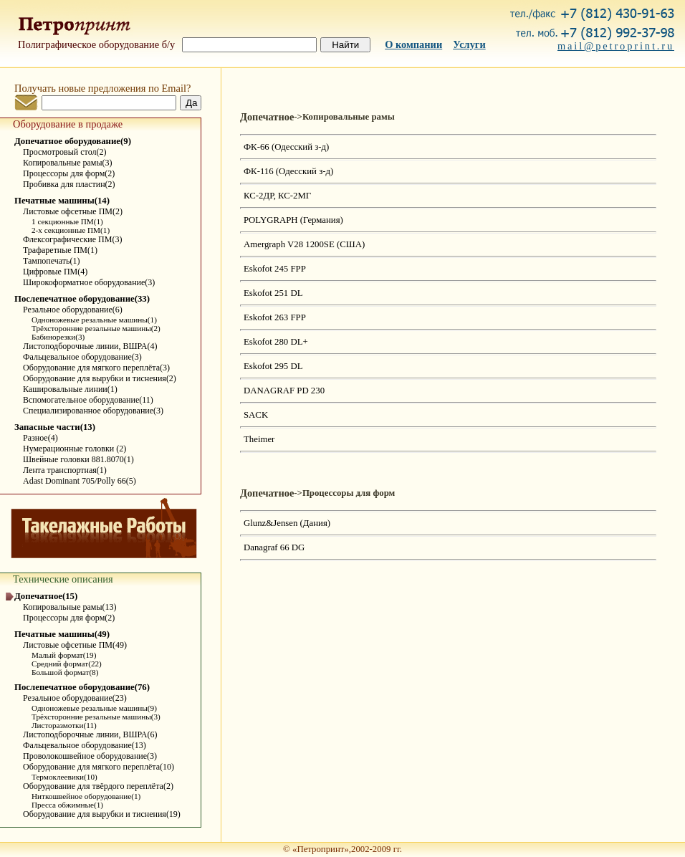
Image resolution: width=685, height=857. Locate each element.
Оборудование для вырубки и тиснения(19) (102, 814)
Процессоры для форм (348, 493)
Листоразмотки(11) (64, 725)
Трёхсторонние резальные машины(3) (96, 716)
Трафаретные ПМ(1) (60, 250)
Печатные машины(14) (62, 201)
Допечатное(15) (45, 596)
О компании (413, 44)
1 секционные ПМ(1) (67, 221)
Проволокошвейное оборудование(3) (90, 756)
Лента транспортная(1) (65, 470)
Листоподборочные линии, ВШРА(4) (90, 346)
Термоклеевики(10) (64, 776)
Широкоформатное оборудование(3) (89, 282)
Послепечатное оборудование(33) (82, 299)
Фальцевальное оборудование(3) (82, 357)
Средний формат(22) (67, 663)
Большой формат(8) (65, 672)
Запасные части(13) (54, 427)
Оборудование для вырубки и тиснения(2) (99, 378)
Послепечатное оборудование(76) (82, 687)
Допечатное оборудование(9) (72, 141)
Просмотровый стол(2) (65, 152)
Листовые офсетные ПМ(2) (73, 211)
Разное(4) (40, 438)
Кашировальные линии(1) (70, 389)
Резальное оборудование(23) (75, 698)
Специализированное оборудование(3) (93, 411)
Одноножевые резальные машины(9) (94, 708)
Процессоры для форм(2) (69, 173)
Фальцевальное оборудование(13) (84, 745)
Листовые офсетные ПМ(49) (75, 645)
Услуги (469, 44)
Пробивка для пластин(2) (69, 184)
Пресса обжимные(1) (67, 804)
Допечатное (267, 117)
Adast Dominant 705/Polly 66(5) (79, 481)
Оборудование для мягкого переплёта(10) (98, 767)
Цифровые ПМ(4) (55, 272)
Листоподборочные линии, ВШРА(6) (90, 734)
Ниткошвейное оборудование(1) (86, 796)
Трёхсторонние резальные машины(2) (96, 328)
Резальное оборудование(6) (73, 310)
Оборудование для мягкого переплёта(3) (96, 368)
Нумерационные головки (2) (74, 449)
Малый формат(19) (64, 655)
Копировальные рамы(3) (67, 163)
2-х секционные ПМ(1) (71, 230)
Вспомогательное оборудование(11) (88, 400)
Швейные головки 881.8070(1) (78, 459)
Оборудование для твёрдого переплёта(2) (98, 786)
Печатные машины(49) (62, 634)
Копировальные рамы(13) (69, 607)
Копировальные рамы (348, 117)
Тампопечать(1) (51, 261)
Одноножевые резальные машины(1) (94, 319)
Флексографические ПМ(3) (72, 239)
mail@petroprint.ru (615, 46)
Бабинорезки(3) (58, 336)
